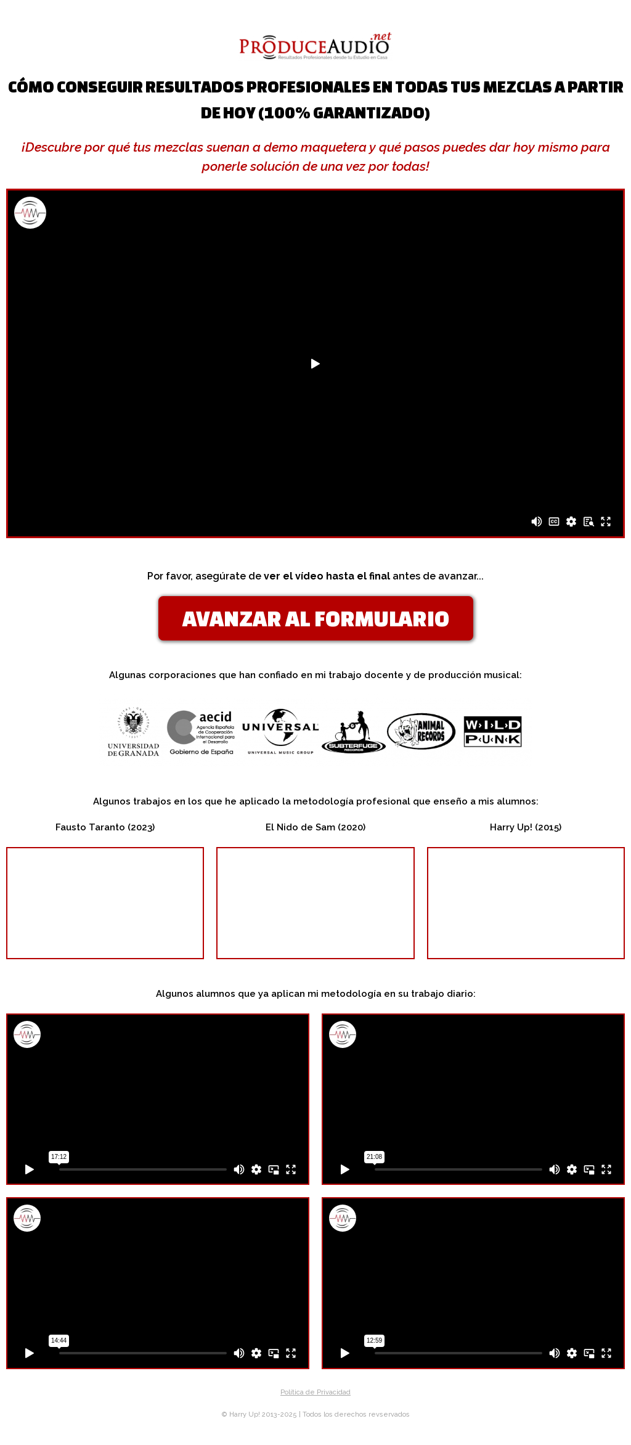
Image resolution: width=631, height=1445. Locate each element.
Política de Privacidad (315, 1392)
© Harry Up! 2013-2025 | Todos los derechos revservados (316, 1414)
